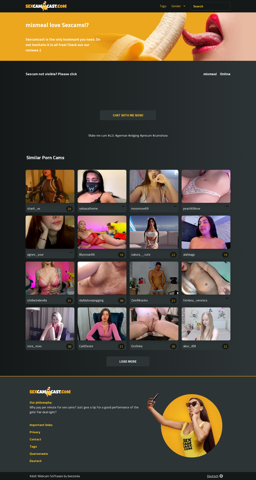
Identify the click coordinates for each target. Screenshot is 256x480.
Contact (35, 439)
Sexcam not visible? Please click (51, 74)
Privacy (35, 432)
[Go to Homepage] (46, 6)
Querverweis (39, 453)
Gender (178, 6)
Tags (163, 6)
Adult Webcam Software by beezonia (55, 476)
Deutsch (36, 460)
